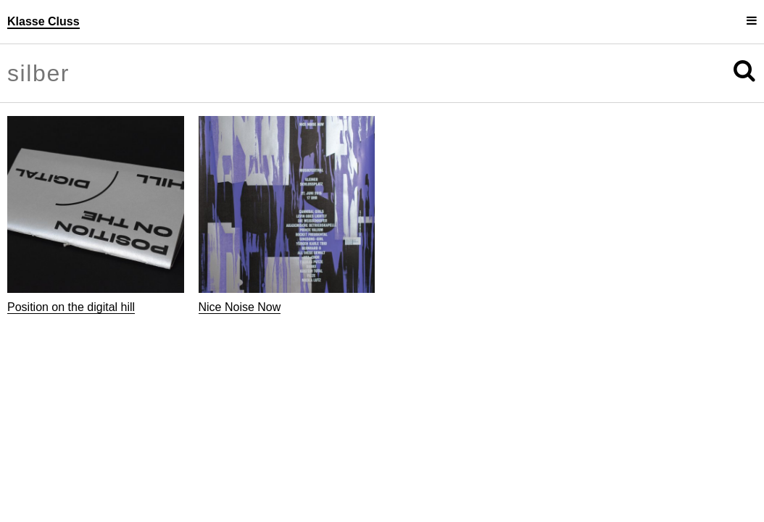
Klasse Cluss (43, 21)
